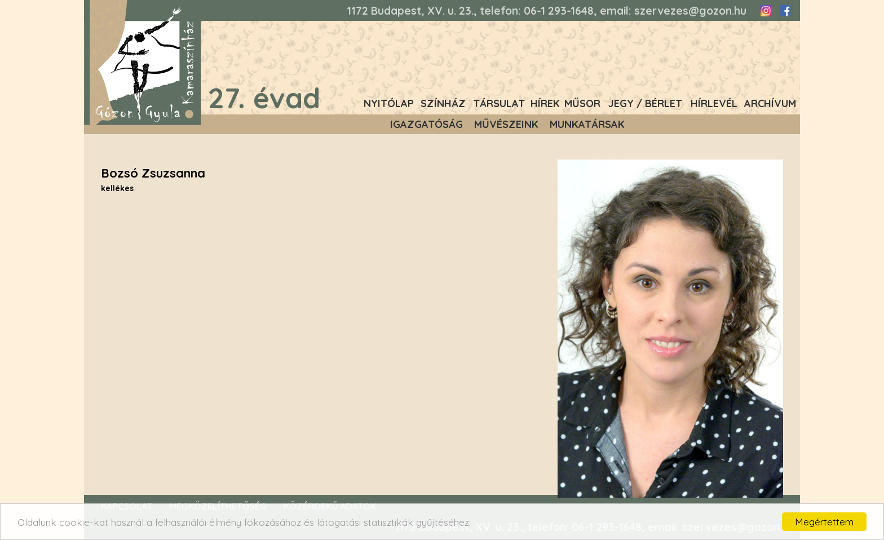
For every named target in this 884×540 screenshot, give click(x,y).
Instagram (766, 10)
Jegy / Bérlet (645, 103)
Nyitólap (389, 103)
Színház (443, 103)
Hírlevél (714, 103)
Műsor (582, 103)
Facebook (784, 10)
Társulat (499, 103)
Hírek (545, 103)
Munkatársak (587, 124)
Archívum (770, 103)
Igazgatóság (426, 124)
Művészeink (506, 124)
